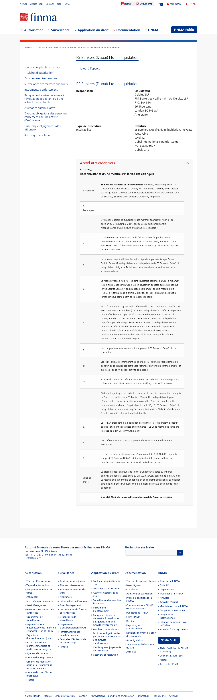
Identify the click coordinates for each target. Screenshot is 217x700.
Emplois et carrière (65, 696)
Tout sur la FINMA (170, 581)
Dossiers (130, 621)
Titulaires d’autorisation (38, 72)
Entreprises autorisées (172, 655)
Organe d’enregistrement (40, 657)
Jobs (41, 4)
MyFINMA (175, 3)
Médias (33, 4)
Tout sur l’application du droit (42, 67)
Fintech (30, 680)
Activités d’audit (169, 602)
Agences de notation (37, 653)
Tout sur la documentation (141, 581)
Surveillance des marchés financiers (46, 84)
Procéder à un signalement (174, 629)
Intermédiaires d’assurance (41, 601)
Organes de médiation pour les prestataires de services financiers (39, 665)
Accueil (23, 4)
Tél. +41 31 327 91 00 (36, 554)
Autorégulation (134, 640)
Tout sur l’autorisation (38, 581)
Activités (164, 597)
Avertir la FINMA (169, 664)
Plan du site (159, 696)
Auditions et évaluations (139, 593)
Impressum (143, 696)
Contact (50, 4)
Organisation (167, 589)
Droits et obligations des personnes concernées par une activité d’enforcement (46, 117)
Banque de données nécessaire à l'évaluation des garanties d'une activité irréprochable (44, 99)
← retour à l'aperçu (88, 68)
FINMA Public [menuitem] (184, 30)
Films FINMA (133, 617)
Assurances (32, 597)
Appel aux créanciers (97, 163)
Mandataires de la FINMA (174, 606)
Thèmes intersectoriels (72, 585)
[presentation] (135, 163)
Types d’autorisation (37, 585)
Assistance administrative (39, 108)
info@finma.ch (33, 558)
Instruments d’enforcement (41, 89)
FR (194, 3)
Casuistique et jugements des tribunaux (42, 127)
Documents (143, 3)
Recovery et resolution (38, 135)
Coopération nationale (172, 610)
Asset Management (37, 605)
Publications (45, 47)
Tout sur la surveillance (72, 581)
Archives (131, 652)
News (126, 3)
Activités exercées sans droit (41, 78)
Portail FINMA (63, 4)
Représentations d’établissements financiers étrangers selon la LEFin (41, 627)
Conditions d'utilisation (121, 696)
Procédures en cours (65, 47)
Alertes (163, 660)
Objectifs (164, 585)
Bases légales (133, 585)
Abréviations (98, 696)
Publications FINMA (137, 612)
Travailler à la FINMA (171, 593)
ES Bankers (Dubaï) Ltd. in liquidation (99, 47)
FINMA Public (169, 640)
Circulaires (132, 589)
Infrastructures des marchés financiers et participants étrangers (38, 646)
